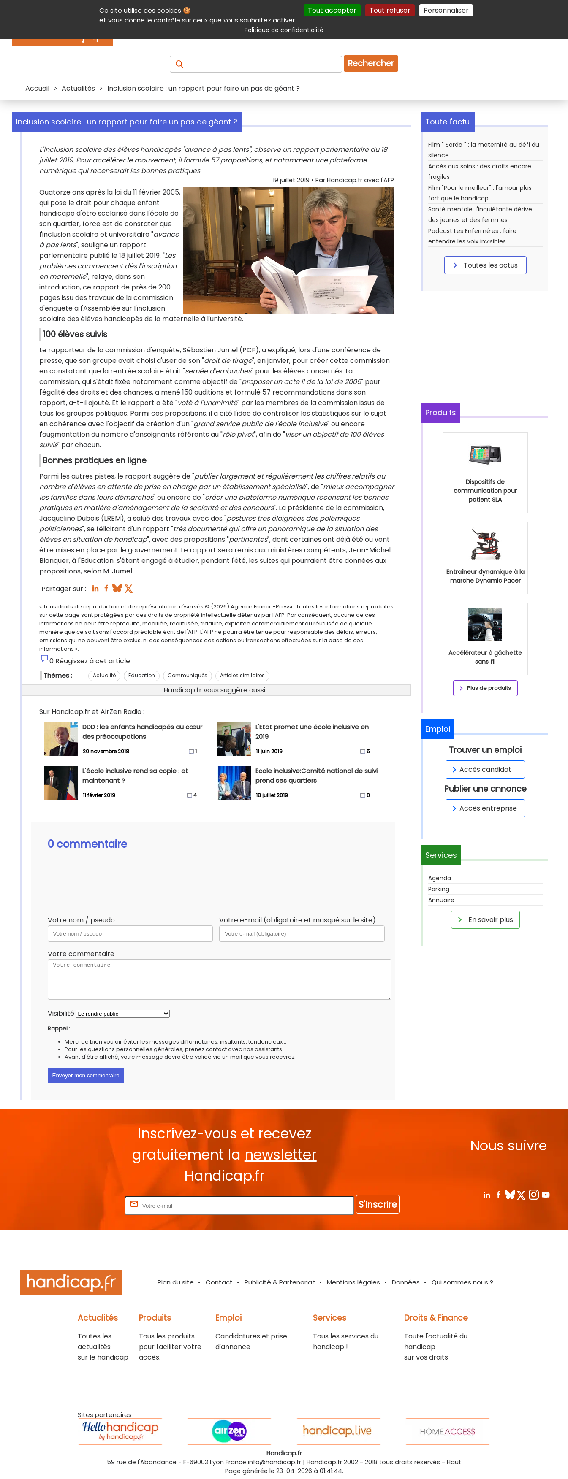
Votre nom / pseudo (81, 920)
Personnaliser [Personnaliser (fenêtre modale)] (446, 10)
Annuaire (441, 900)
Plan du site (176, 1282)
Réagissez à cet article (92, 661)
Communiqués (187, 675)
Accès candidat (480, 769)
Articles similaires (242, 675)
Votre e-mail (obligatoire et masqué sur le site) (297, 920)
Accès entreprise (483, 808)
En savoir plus (484, 919)
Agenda (439, 878)
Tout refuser (390, 10)
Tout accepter (332, 10)
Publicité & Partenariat (280, 1282)
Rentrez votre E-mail (89, 1205)
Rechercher (371, 63)
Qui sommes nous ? (462, 1282)
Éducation (141, 675)
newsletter (281, 1155)
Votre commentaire (81, 954)
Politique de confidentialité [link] (284, 30)
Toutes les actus (484, 265)
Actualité (104, 675)
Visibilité (61, 1013)
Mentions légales (353, 1282)
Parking (438, 889)
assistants (268, 1049)
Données (406, 1282)
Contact (219, 1282)
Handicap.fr (324, 1462)
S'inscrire (378, 1204)
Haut (454, 1462)
